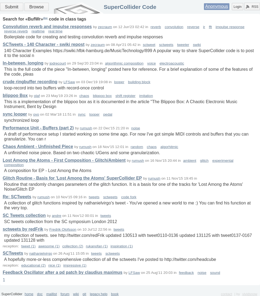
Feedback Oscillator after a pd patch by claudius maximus (62, 272)
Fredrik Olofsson (62, 229)
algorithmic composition (124, 63)
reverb (156, 27)
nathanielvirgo (40, 253)
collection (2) (72, 246)
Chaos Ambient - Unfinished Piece (38, 146)
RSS (252, 7)
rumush (86, 128)
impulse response (230, 27)
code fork (128, 197)
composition (14, 165)
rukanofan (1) (97, 246)
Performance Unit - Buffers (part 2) (38, 128)
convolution (174, 27)
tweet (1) (28, 246)
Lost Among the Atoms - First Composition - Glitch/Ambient (64, 160)
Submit (11, 7)
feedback (186, 273)
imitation (146, 96)
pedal (107, 114)
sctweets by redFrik (23, 229)
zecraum (105, 27)
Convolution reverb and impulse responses (47, 26)
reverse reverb (16, 31)
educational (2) (33, 265)
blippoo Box (15, 95)
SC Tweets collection (24, 215)
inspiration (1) (121, 246)
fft (210, 27)
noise (135, 128)
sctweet (149, 45)
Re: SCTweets (17, 196)
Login (237, 7)
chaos (84, 96)
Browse (36, 7)
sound (215, 273)
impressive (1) (74, 265)
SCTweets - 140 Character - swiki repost (43, 44)
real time (55, 31)
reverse (193, 27)
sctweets (166, 45)
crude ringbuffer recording (30, 81)
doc (45, 17)
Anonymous (216, 6)
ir (204, 27)
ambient (189, 161)
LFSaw (69, 82)
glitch (204, 161)
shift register (125, 96)
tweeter (183, 45)
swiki (197, 45)
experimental (222, 161)
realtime (37, 31)
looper (119, 82)
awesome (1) (49, 246)
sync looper (15, 114)
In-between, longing (23, 63)
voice (151, 63)
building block (139, 82)
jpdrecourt (58, 63)
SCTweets (13, 253)
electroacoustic (172, 63)
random (137, 147)
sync (82, 114)
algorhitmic (169, 147)
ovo (36, 114)
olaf (37, 96)
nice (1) (54, 265)
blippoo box (102, 96)
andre (56, 216)
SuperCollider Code (130, 7)
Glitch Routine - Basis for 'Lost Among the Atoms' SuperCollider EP (72, 178)
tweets (94, 197)
